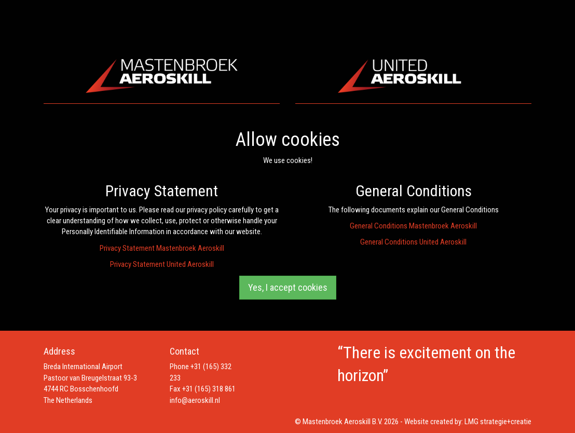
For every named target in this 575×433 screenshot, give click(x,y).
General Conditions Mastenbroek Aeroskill (413, 226)
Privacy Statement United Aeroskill (162, 264)
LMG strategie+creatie (497, 421)
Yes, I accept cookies (287, 287)
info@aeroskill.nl (195, 400)
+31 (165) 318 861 (209, 389)
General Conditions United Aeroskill (413, 242)
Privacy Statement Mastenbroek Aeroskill (162, 248)
